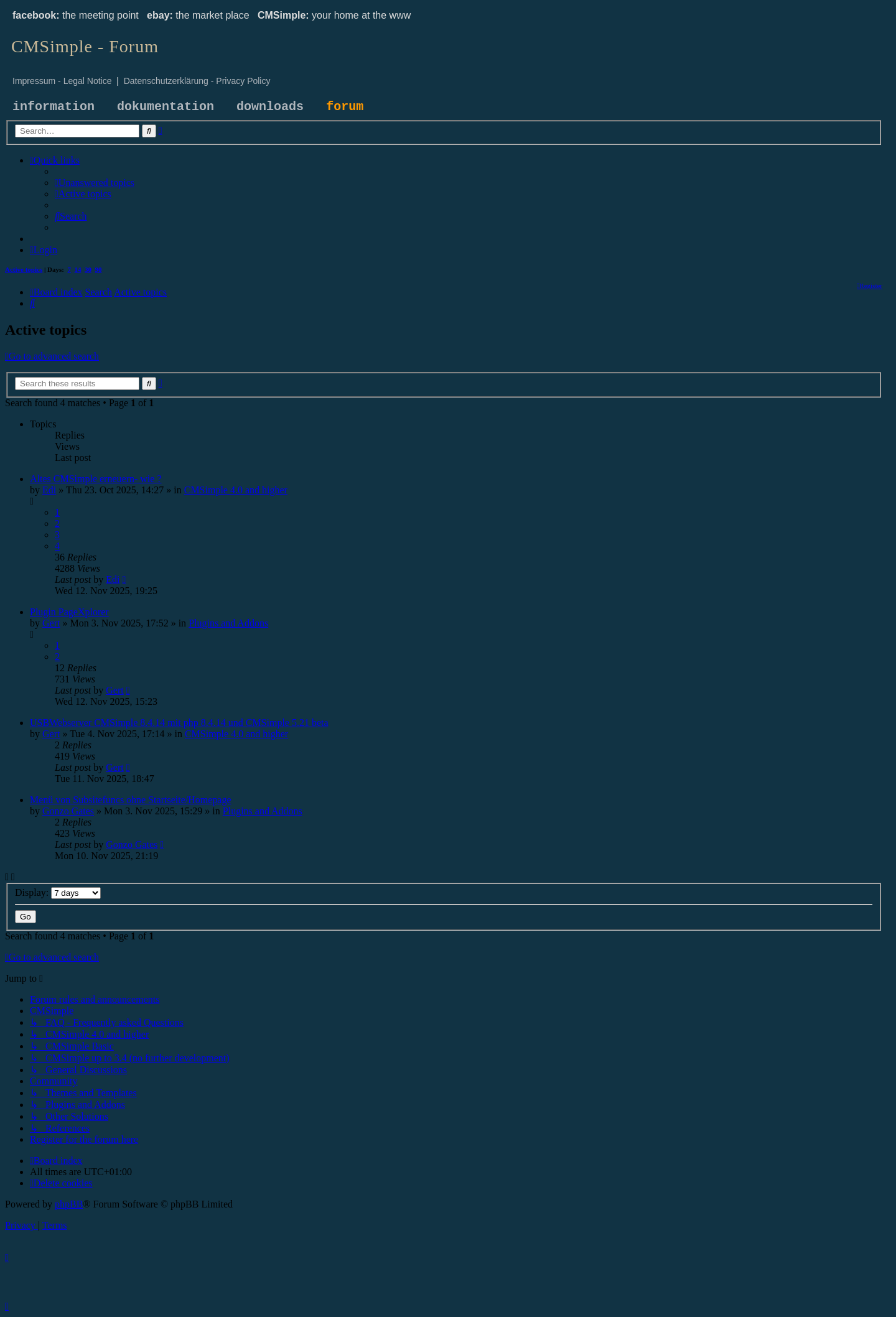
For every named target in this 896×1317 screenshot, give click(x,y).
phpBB (69, 1204)
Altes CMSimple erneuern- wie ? (96, 478)
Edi (49, 490)
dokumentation (165, 107)
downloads (270, 107)
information (53, 107)
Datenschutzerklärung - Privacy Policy (197, 81)
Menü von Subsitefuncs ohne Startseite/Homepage (130, 799)
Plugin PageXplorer (69, 612)
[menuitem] (94, 182)
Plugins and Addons (228, 623)
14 (78, 269)
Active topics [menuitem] (23, 269)
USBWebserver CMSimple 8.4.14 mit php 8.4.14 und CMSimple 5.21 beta (179, 722)
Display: (58, 892)
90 (98, 269)
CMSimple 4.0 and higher (235, 490)
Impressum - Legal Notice (62, 81)
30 (88, 269)
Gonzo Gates (68, 811)
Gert (51, 623)
